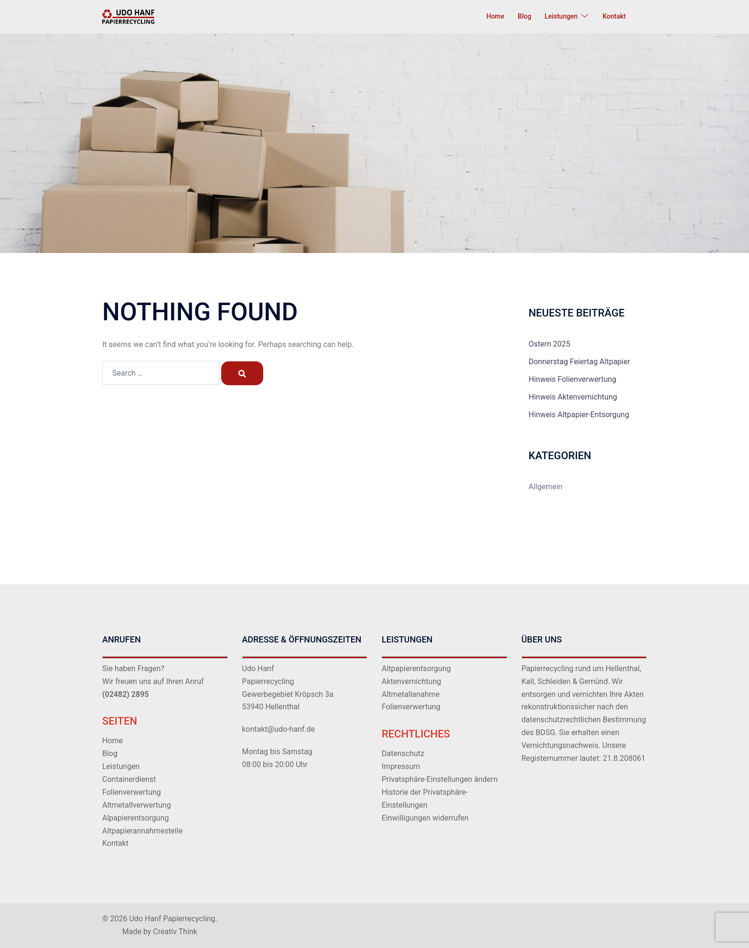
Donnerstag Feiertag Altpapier (580, 361)
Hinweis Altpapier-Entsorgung (579, 414)
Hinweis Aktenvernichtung (573, 396)
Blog (524, 16)
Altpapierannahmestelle (142, 830)
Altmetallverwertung (136, 805)
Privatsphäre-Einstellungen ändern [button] (440, 779)
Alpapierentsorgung (135, 817)
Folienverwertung (131, 792)
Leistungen (561, 16)
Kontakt (614, 16)
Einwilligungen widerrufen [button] (425, 817)
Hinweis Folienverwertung (573, 379)
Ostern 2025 (549, 343)
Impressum (401, 766)
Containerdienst (129, 779)
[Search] (242, 373)
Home (495, 16)
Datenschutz (403, 753)
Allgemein (546, 486)
